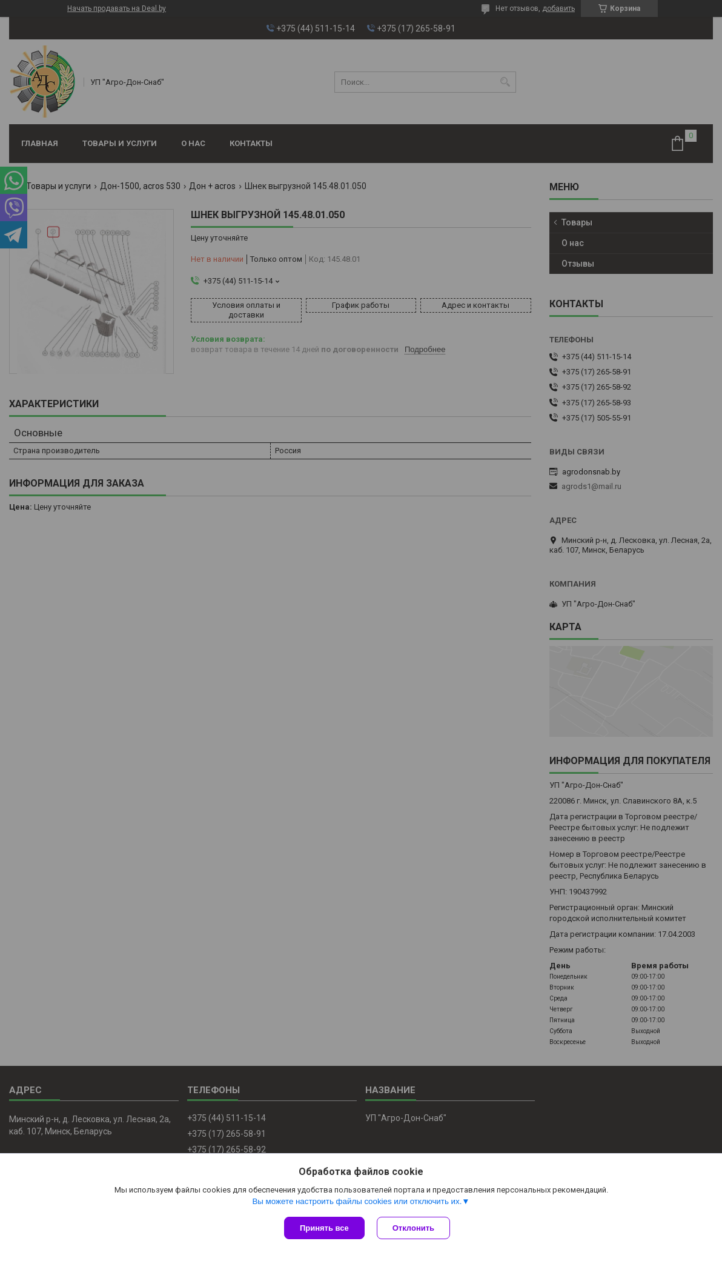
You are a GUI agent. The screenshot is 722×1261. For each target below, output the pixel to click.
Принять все (324, 1228)
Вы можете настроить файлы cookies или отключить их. (357, 1201)
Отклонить (413, 1228)
